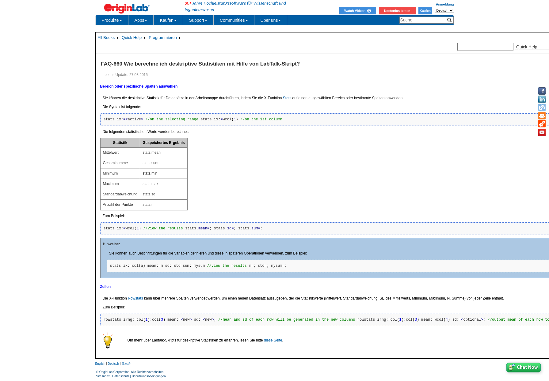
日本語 (126, 363)
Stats (287, 98)
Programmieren (163, 37)
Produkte (112, 20)
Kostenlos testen (397, 11)
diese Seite (273, 340)
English (100, 363)
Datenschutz (120, 376)
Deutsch (113, 363)
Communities (234, 20)
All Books (106, 37)
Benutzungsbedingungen (149, 376)
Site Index (103, 376)
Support (198, 20)
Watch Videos (357, 11)
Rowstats (135, 298)
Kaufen (425, 11)
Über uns (271, 20)
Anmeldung (445, 4)
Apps (141, 20)
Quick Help (132, 37)
